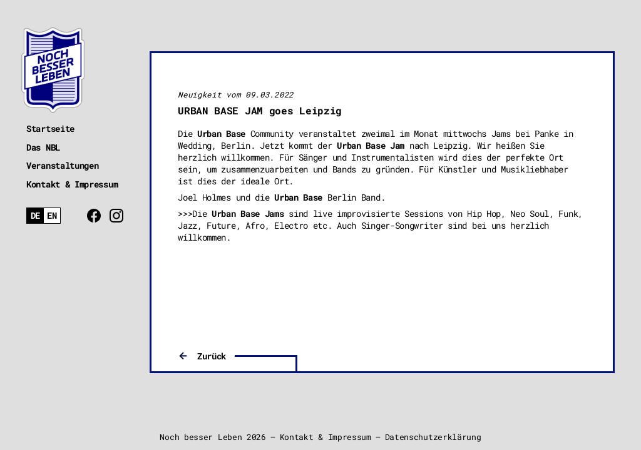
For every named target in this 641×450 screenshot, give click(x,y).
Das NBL (43, 147)
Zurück (211, 356)
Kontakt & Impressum (72, 184)
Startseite (50, 128)
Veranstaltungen (62, 165)
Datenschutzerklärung (433, 437)
